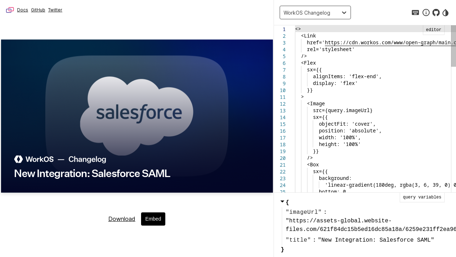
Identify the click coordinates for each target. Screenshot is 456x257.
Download (121, 218)
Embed (153, 219)
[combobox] (285, 12)
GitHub (38, 9)
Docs (22, 9)
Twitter (55, 9)
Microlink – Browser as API (10, 10)
